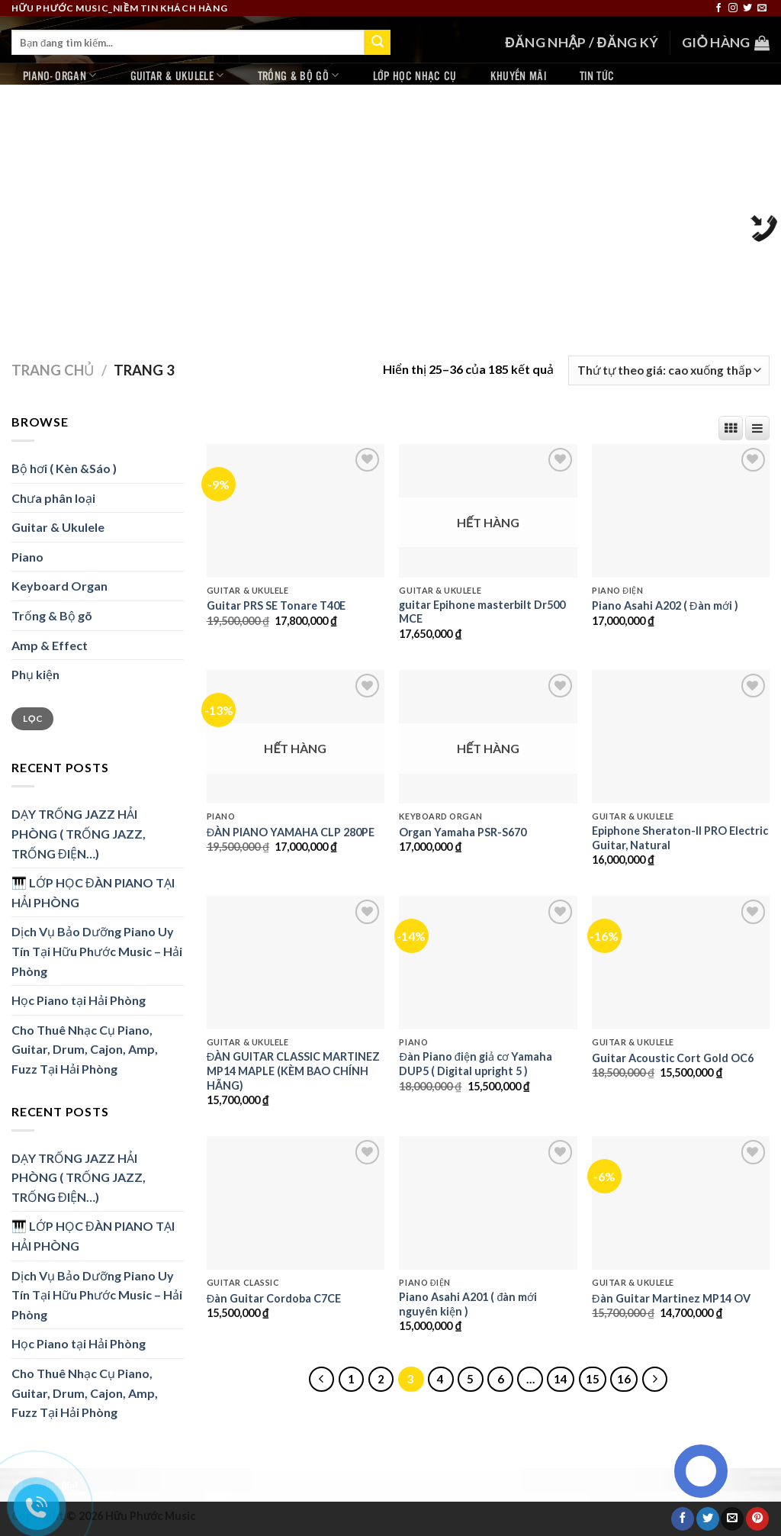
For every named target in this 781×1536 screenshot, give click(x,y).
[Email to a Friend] (732, 1518)
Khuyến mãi (518, 75)
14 (560, 1379)
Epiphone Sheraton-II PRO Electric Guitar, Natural (680, 838)
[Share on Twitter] (707, 1518)
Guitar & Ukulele (177, 75)
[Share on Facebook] (682, 1518)
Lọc (32, 718)
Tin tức (597, 75)
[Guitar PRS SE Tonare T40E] (295, 511)
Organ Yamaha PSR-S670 (462, 832)
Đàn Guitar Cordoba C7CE (274, 1298)
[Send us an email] (762, 8)
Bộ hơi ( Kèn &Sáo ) (64, 468)
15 (592, 1379)
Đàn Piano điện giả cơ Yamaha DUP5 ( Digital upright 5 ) (475, 1063)
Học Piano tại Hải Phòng (78, 1000)
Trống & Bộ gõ (298, 75)
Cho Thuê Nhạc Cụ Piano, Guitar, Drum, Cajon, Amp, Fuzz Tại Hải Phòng (84, 1049)
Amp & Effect (49, 645)
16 (624, 1379)
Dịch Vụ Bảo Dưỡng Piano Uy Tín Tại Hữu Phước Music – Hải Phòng (96, 950)
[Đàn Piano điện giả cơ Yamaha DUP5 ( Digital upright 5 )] (488, 962)
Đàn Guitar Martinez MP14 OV (671, 1298)
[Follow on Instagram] (733, 8)
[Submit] (377, 43)
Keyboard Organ (59, 585)
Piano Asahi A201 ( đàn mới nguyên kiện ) (468, 1304)
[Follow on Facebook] (718, 8)
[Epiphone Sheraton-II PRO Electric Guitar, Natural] (681, 736)
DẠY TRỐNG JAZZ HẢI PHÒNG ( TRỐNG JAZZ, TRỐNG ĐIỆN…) (78, 833)
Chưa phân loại (53, 498)
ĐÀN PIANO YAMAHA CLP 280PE (290, 832)
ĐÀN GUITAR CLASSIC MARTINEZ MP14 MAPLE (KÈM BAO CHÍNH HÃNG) (293, 1070)
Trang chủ (52, 370)
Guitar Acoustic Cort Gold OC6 (673, 1057)
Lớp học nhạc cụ (415, 75)
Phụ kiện (35, 674)
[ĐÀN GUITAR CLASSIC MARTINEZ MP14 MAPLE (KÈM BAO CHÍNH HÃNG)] (295, 962)
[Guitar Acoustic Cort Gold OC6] (681, 962)
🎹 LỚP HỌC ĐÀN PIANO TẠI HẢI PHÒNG (93, 892)
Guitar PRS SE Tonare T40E (276, 605)
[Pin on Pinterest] (757, 1518)
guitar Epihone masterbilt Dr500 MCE (482, 612)
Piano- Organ (60, 75)
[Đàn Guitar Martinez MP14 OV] (681, 1203)
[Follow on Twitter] (747, 8)
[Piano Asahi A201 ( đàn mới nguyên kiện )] (488, 1203)
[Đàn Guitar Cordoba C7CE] (295, 1203)
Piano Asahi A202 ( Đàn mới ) (665, 605)
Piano (27, 556)
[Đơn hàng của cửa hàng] (669, 370)
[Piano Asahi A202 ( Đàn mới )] (681, 511)
